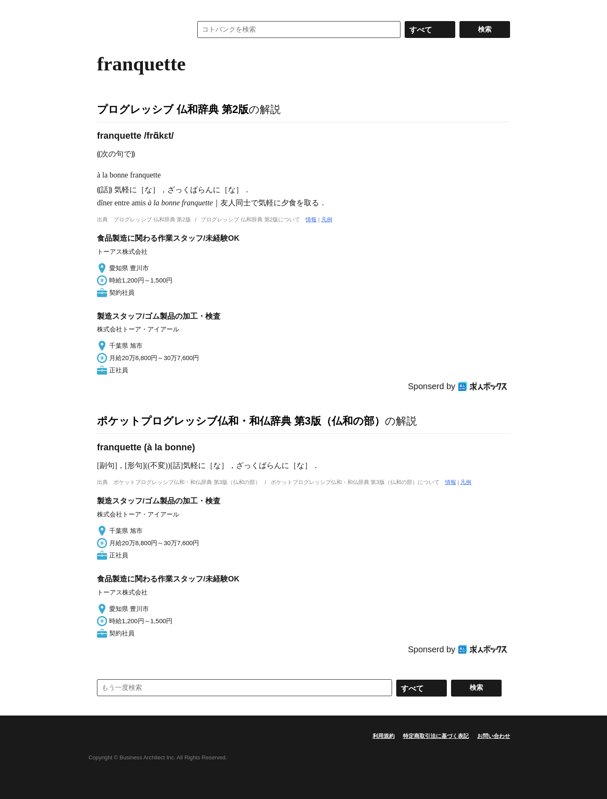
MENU (105, 8)
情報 (311, 219)
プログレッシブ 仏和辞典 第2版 (173, 109)
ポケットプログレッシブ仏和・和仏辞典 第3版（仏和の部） (241, 421)
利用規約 (384, 736)
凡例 (326, 219)
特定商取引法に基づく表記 (436, 736)
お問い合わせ (493, 736)
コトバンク (138, 29)
